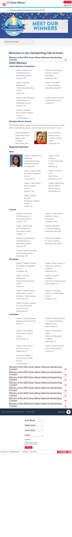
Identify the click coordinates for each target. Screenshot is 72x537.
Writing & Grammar (30, 449)
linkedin (70, 498)
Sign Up (28, 493)
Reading (27, 446)
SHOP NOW (67, 2)
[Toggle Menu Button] (4, 5)
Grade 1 (27, 464)
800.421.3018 (30, 412)
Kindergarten (28, 461)
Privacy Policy (26, 497)
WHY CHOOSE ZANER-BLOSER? (34, 423)
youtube (64, 498)
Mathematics (28, 441)
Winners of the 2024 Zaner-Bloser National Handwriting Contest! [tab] (38, 59)
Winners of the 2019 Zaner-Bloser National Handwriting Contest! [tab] (38, 389)
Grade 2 (27, 466)
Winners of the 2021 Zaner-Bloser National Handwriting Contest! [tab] (38, 379)
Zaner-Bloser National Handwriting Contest (31, 476)
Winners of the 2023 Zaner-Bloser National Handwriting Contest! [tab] (38, 368)
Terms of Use (33, 497)
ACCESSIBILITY (29, 431)
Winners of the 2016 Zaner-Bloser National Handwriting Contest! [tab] (38, 405)
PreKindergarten (29, 458)
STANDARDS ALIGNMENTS (32, 429)
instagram (67, 498)
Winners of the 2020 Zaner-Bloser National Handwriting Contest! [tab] (38, 384)
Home (7, 10)
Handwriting (28, 443)
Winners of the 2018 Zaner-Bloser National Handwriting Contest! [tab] (38, 394)
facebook (58, 498)
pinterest (61, 498)
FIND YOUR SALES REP (31, 426)
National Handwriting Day (31, 480)
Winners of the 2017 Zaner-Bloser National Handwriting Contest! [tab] (38, 400)
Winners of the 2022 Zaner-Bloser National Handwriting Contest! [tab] (38, 373)
